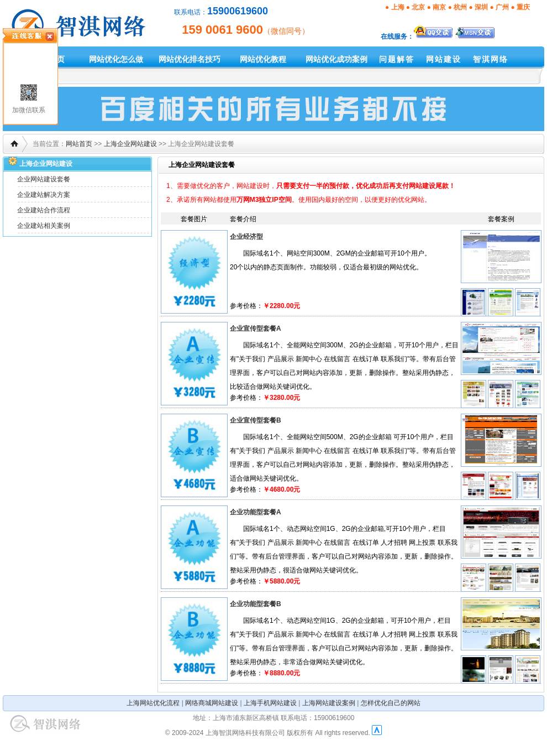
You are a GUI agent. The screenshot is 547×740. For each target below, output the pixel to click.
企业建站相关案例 (43, 226)
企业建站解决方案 (43, 195)
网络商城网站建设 (211, 703)
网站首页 (79, 144)
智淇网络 (490, 59)
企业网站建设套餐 (43, 179)
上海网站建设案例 (328, 703)
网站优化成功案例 (336, 59)
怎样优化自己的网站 (390, 703)
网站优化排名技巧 (189, 59)
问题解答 (396, 59)
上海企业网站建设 (130, 144)
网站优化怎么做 (116, 59)
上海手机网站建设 (270, 703)
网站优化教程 (263, 59)
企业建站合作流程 (43, 210)
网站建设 (443, 59)
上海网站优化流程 (153, 703)
